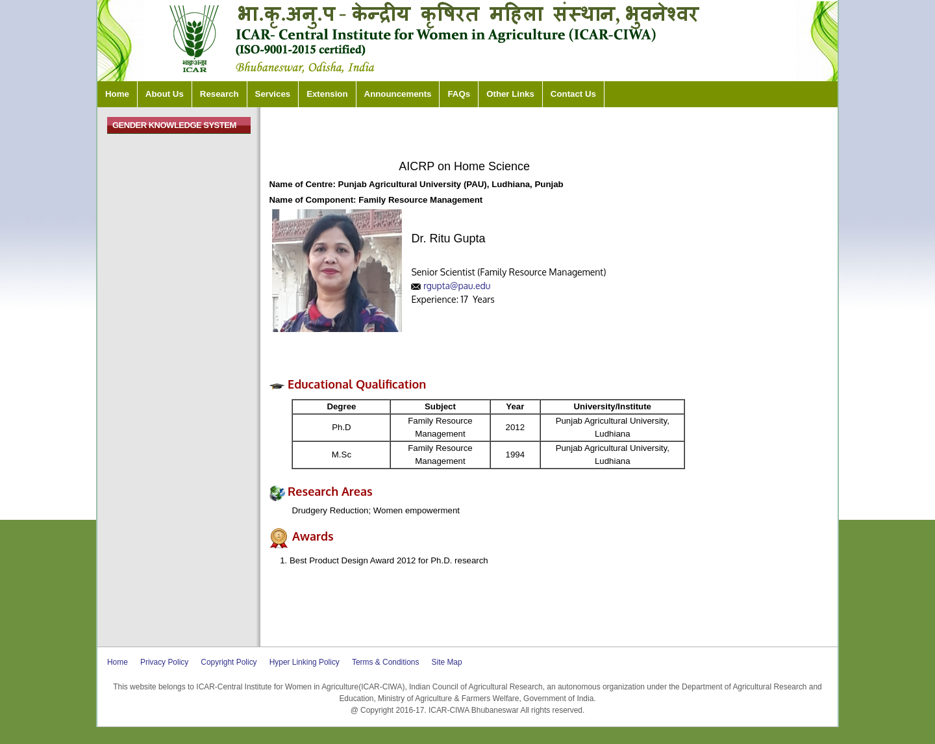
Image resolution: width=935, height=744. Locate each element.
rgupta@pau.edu (456, 285)
